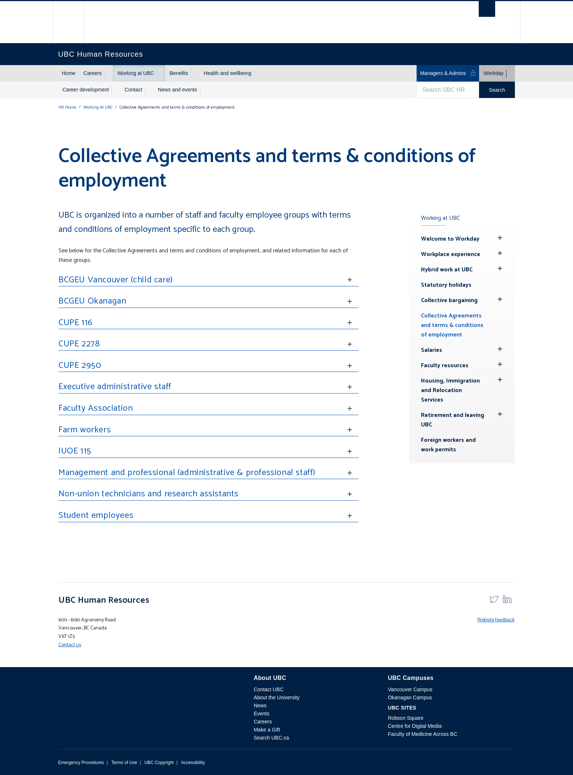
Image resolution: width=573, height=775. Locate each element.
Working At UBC (98, 107)
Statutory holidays (446, 285)
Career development (85, 90)
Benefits (179, 73)
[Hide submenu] (500, 238)
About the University (276, 697)
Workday (493, 73)
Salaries (431, 350)
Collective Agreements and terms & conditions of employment (452, 325)
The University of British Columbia (74, 22)
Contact (133, 90)
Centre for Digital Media (414, 726)
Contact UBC (269, 689)
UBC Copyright (159, 762)
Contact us (69, 645)
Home (68, 73)
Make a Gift (267, 730)
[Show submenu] (108, 73)
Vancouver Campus (410, 689)
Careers (92, 73)
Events (261, 713)
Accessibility (193, 762)
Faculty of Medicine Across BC (422, 734)
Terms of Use (124, 762)
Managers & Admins (448, 73)
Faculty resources (444, 365)
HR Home (67, 107)
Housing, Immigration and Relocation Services (450, 390)
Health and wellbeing (227, 73)
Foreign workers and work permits (448, 445)
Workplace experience (450, 254)
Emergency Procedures (81, 762)
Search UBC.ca (271, 738)
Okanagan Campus (410, 697)
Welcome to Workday (450, 239)
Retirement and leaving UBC (452, 420)
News (260, 705)
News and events (177, 90)
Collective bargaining (449, 300)
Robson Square (405, 718)
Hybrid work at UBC (447, 270)
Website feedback (496, 620)
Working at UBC (135, 73)
